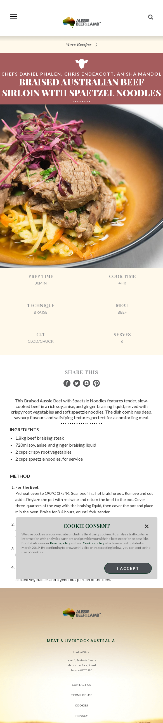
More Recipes (78, 44)
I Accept (128, 568)
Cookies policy (93, 543)
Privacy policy (60, 543)
